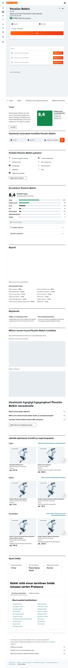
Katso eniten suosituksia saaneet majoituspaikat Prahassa (55, 514)
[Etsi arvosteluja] (38, 222)
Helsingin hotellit (42, 614)
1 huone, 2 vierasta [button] (17, 28)
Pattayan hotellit (17, 604)
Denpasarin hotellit (18, 606)
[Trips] (3, 37)
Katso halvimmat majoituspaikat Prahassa (53, 477)
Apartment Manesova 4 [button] (16, 465)
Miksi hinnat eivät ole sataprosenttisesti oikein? (38, 653)
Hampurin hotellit (42, 611)
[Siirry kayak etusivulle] (11, 3)
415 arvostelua (26, 18)
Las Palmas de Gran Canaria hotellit (22, 619)
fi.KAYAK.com (12, 662)
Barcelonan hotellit (42, 616)
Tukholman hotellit (42, 606)
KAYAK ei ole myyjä (38, 647)
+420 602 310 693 (15, 16)
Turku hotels (40, 624)
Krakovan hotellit (42, 604)
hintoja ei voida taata (50, 642)
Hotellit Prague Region (52, 662)
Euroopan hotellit (27, 662)
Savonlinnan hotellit (18, 614)
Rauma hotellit (17, 611)
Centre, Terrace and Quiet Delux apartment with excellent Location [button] (21, 537)
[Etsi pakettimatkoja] (3, 19)
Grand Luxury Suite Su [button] (44, 465)
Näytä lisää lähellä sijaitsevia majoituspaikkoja (51, 443)
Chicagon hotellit (17, 609)
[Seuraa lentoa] (3, 28)
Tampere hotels (17, 621)
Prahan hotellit (12, 664)
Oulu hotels (40, 619)
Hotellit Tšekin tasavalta (39, 662)
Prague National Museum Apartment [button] (48, 536)
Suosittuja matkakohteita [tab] (19, 593)
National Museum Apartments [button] (18, 499)
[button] (3, 3)
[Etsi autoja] (3, 15)
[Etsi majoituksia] (3, 12)
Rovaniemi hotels (17, 626)
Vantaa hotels (41, 621)
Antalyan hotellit (41, 609)
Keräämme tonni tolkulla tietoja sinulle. (38, 650)
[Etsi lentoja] (3, 8)
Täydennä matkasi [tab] (34, 593)
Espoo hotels (16, 624)
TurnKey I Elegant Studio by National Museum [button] (51, 499)
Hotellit (19, 662)
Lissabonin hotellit (17, 616)
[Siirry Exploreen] (3, 24)
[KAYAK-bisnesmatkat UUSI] (3, 32)
